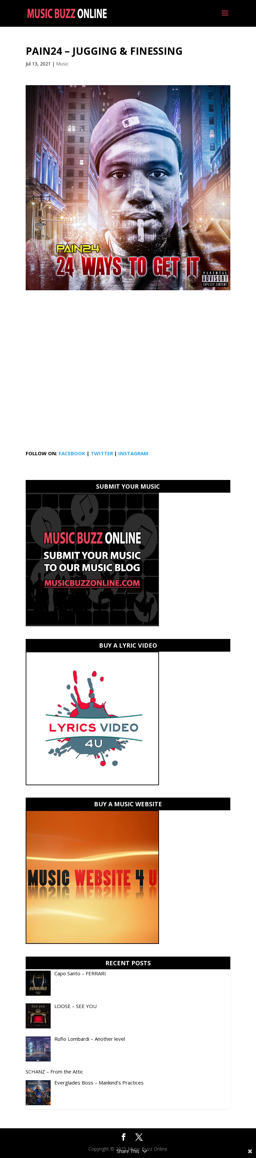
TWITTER (102, 453)
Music (62, 63)
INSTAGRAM (133, 453)
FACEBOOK (72, 453)
